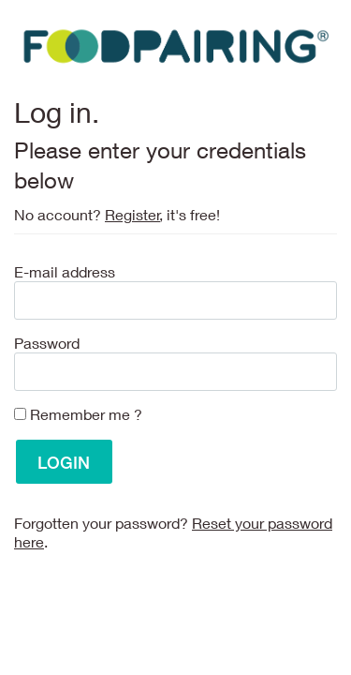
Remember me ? (86, 414)
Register (132, 214)
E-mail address (64, 271)
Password (47, 343)
